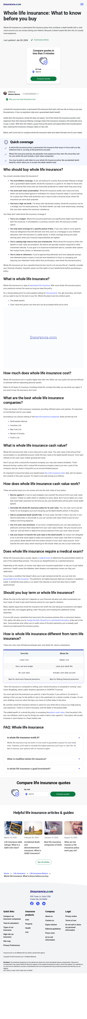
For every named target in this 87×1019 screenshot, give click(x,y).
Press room (50, 933)
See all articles (43, 862)
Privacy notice (71, 916)
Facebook (32, 903)
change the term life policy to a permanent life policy (48, 620)
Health (28, 928)
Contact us (49, 920)
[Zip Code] (43, 71)
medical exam (44, 558)
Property (28, 924)
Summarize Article (39, 40)
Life (26, 932)
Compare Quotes (43, 79)
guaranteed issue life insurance (16, 579)
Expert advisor (51, 925)
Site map (7, 941)
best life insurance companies (47, 417)
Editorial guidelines (53, 929)
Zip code (27, 789)
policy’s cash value (56, 712)
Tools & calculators (11, 923)
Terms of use (70, 920)
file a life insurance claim (55, 473)
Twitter (38, 903)
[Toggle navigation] (82, 4)
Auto (27, 920)
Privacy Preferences (11, 945)
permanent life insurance (40, 285)
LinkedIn (44, 903)
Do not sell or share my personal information (73, 927)
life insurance (51, 293)
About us (49, 916)
